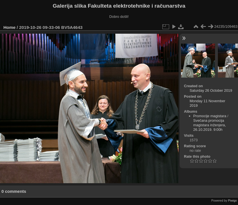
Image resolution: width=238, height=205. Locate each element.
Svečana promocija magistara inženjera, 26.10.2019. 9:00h (209, 125)
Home (9, 27)
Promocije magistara (209, 116)
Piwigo (232, 200)
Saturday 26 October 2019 (211, 90)
